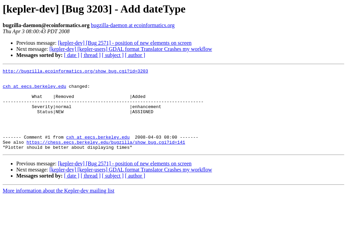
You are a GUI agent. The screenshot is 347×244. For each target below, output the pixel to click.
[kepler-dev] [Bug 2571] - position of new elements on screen (125, 43)
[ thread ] (91, 55)
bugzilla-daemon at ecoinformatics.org (133, 25)
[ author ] (135, 55)
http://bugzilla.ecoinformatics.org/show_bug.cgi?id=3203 (75, 72)
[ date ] (71, 55)
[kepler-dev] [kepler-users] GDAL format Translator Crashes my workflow (130, 49)
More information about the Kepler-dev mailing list (58, 207)
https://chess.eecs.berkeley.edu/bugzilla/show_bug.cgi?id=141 (105, 157)
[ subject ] (113, 55)
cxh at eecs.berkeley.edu (34, 90)
